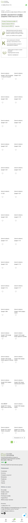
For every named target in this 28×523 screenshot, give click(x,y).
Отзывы (3, 481)
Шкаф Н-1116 (4, 288)
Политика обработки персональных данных (12, 464)
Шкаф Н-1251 (4, 122)
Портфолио (3, 479)
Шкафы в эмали (5, 491)
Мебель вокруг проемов (7, 499)
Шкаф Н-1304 (4, 99)
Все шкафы (4, 490)
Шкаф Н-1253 (17, 99)
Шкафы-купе (4, 493)
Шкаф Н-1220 (4, 217)
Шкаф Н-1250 (17, 122)
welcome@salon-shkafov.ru (7, 511)
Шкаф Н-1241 (4, 169)
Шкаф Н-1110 (17, 264)
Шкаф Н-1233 (17, 169)
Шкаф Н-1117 (17, 288)
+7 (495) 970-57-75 (5, 505)
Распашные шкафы (6, 495)
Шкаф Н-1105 (4, 264)
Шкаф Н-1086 (4, 311)
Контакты (3, 473)
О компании (4, 471)
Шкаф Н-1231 (17, 193)
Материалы (4, 477)
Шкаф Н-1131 (17, 240)
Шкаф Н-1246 (17, 146)
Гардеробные (4, 497)
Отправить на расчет (6, 475)
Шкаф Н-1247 (4, 146)
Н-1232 (2, 193)
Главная (3, 483)
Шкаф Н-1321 (17, 75)
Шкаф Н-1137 (4, 240)
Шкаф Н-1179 (17, 217)
